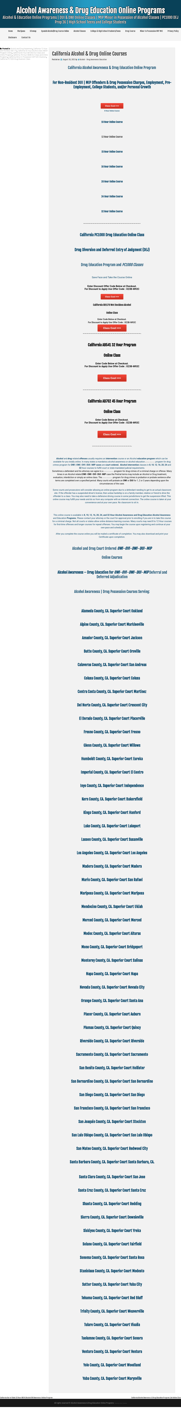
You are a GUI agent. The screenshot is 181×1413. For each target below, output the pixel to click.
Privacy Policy (173, 31)
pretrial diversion (152, 467)
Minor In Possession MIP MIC (151, 31)
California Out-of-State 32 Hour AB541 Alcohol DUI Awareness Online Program (37, 1403)
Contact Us (25, 37)
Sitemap (33, 31)
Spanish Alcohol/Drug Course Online (55, 31)
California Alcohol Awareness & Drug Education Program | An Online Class (146, 1403)
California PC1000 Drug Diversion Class (15, 59)
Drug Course (130, 31)
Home (10, 31)
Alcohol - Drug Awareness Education (93, 59)
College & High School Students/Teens (105, 31)
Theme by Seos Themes (120, 1409)
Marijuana (21, 31)
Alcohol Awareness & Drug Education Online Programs (90, 19)
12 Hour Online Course (112, 136)
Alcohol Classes (80, 31)
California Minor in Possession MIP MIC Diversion (27, 57)
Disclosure (12, 37)
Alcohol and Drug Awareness (21, 49)
